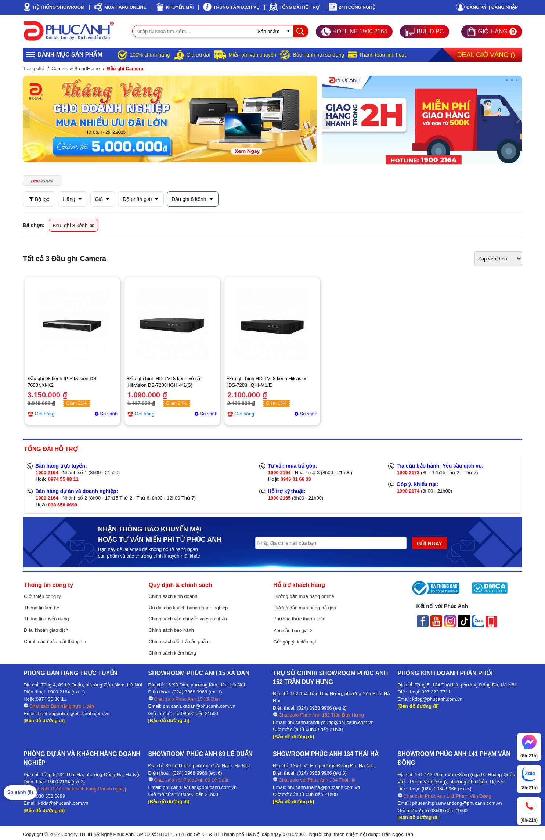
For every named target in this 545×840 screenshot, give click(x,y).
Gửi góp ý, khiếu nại (294, 642)
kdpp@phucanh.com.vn (437, 699)
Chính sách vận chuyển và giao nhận (188, 618)
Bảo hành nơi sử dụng (318, 55)
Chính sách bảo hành (171, 630)
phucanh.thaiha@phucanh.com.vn (324, 787)
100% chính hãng (150, 55)
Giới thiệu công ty (42, 596)
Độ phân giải (140, 199)
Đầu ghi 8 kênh (192, 199)
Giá (102, 199)
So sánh (109, 414)
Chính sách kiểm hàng (172, 653)
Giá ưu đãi (198, 55)
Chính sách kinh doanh (173, 596)
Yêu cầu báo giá (292, 630)
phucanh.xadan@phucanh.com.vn (199, 706)
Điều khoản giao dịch (46, 630)
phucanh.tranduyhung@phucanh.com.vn (330, 722)
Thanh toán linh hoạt (382, 55)
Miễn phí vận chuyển (253, 55)
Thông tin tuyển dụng (46, 618)
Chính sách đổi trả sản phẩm (179, 641)
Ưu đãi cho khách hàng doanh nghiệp (188, 607)
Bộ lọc (39, 199)
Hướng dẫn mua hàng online (303, 596)
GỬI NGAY (429, 544)
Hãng (72, 199)
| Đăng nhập (503, 7)
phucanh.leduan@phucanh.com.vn (200, 787)
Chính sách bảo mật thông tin (55, 641)
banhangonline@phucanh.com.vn (73, 713)
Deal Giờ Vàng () (486, 54)
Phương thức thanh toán (299, 618)
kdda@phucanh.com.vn (63, 803)
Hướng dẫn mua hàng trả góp (304, 607)
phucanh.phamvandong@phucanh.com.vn (457, 803)
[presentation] (26, 119)
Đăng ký (476, 7)
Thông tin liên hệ (41, 607)
